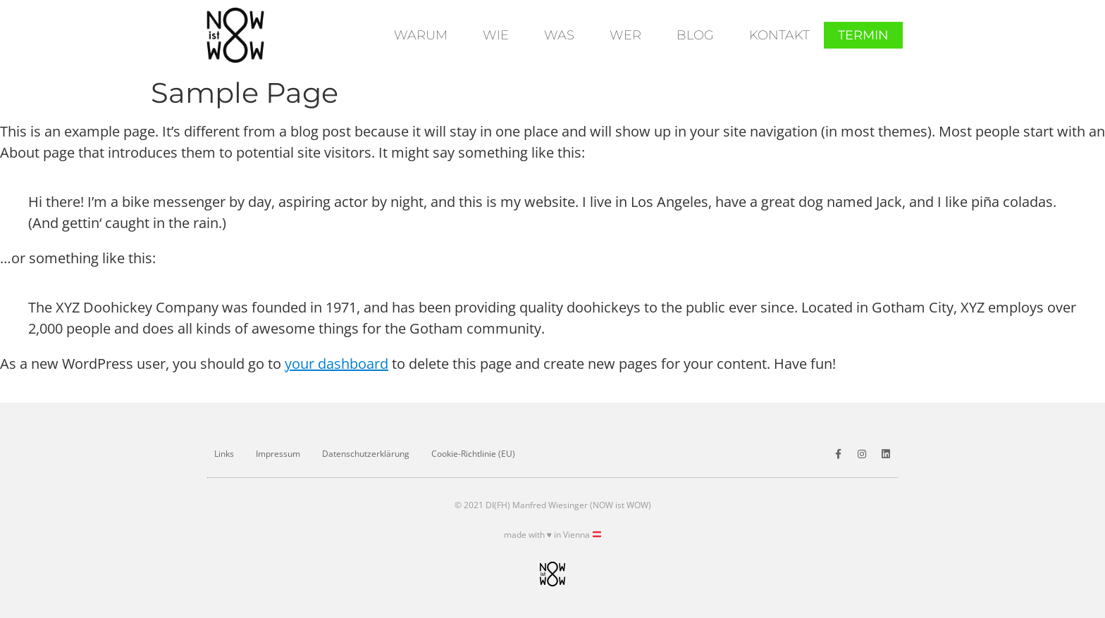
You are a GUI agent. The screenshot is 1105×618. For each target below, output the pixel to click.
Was (559, 35)
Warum (420, 35)
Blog (695, 35)
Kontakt (779, 35)
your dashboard (336, 363)
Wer (625, 35)
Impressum (278, 454)
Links (224, 454)
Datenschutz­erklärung (365, 454)
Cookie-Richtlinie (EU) (473, 454)
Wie (496, 35)
